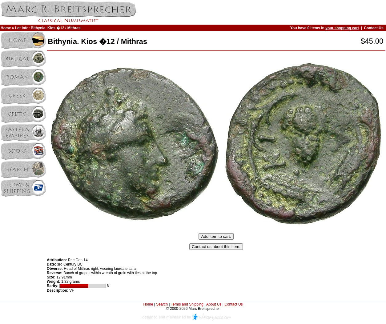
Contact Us (373, 28)
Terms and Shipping (187, 304)
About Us (213, 304)
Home (6, 28)
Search (162, 304)
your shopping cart (342, 28)
